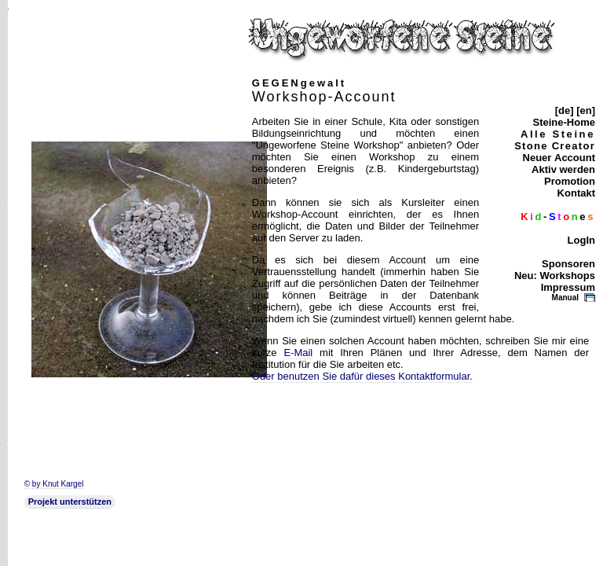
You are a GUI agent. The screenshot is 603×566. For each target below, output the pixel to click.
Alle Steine (558, 134)
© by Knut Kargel (54, 484)
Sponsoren (568, 264)
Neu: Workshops (554, 275)
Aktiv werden (563, 169)
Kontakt (576, 193)
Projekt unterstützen (69, 501)
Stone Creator (554, 146)
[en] (585, 110)
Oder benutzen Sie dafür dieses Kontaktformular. (362, 376)
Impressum (568, 287)
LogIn (581, 240)
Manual (565, 297)
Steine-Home (564, 122)
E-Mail (297, 352)
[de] (564, 110)
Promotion (569, 181)
